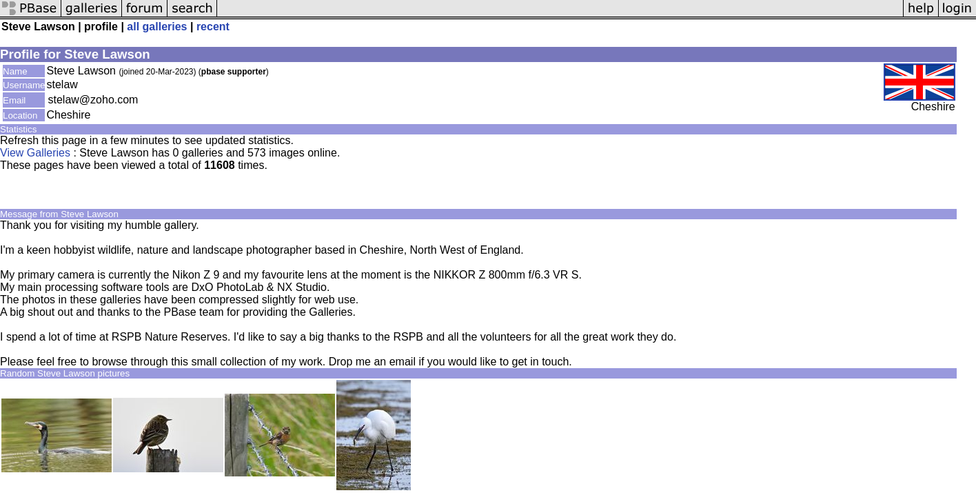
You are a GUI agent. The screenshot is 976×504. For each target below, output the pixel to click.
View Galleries (35, 153)
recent (213, 26)
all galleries (157, 26)
